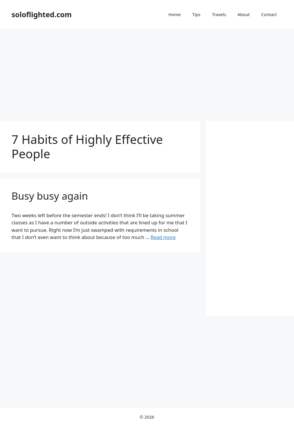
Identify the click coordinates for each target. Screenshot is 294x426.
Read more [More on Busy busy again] (163, 237)
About (243, 14)
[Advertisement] (147, 72)
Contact (269, 14)
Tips (196, 14)
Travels (219, 14)
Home (175, 14)
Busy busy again (49, 196)
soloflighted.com (41, 14)
